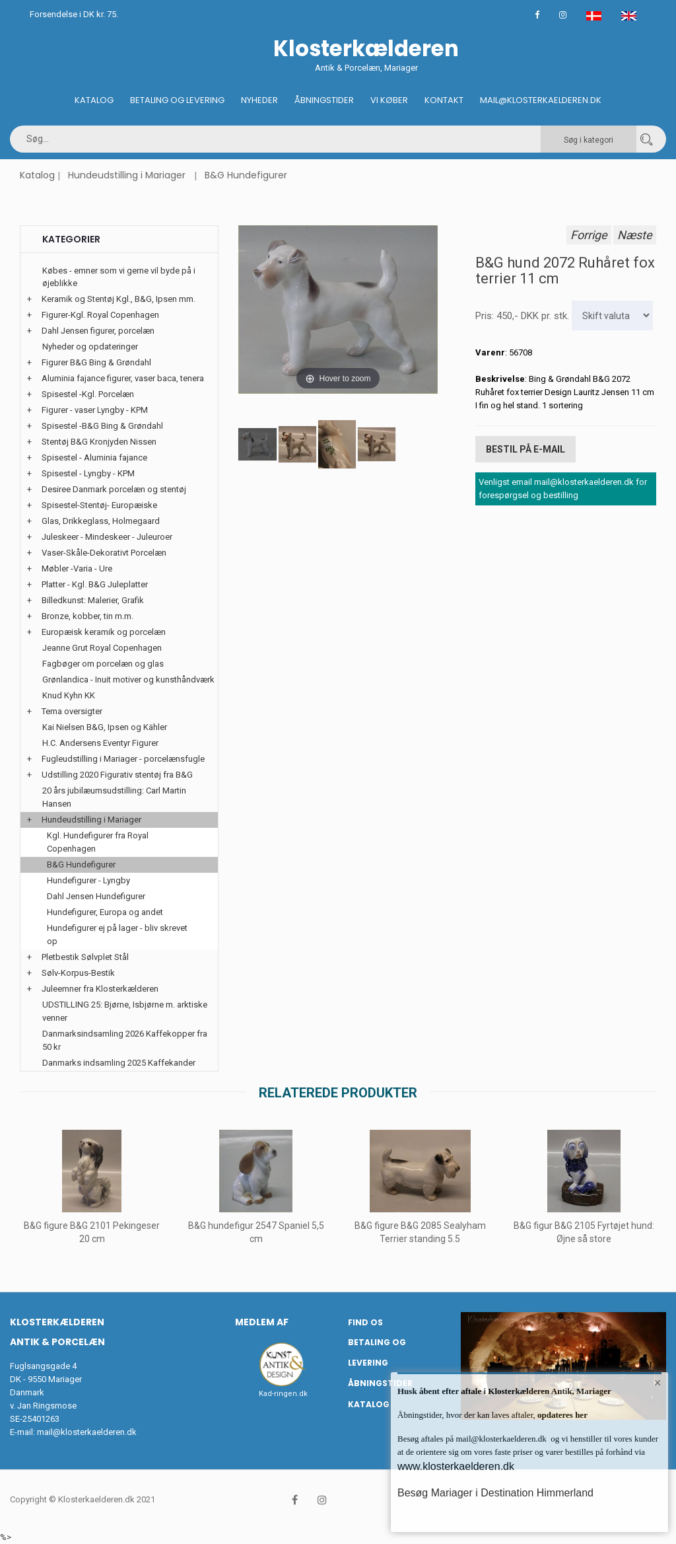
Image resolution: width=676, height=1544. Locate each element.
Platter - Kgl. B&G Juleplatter (95, 584)
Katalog (94, 100)
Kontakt (443, 100)
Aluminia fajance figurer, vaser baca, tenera (123, 378)
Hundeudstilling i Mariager (127, 175)
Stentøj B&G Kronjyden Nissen (99, 442)
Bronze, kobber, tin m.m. (87, 616)
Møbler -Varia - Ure (77, 568)
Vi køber (389, 100)
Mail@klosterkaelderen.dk (540, 100)
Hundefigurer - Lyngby (88, 880)
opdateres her (561, 1415)
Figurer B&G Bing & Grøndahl (96, 362)
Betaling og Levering (177, 100)
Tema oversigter (72, 711)
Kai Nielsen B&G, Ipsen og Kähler (104, 727)
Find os (365, 1322)
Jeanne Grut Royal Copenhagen (102, 648)
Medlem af (261, 1322)
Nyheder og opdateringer (90, 346)
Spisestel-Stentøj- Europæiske (99, 505)
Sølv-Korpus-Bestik (78, 973)
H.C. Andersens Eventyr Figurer (100, 743)
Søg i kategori (588, 140)
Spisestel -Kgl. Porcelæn (88, 394)
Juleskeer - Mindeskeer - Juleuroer (107, 537)
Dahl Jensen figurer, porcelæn (98, 331)
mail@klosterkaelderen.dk (87, 1432)
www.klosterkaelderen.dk (455, 1466)
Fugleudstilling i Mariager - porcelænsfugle (123, 759)
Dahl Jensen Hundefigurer (96, 896)
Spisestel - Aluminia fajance (94, 457)
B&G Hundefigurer (246, 175)
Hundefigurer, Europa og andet (105, 912)
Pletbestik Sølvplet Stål (85, 957)
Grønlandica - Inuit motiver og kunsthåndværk (128, 679)
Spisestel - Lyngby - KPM (88, 473)
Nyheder (259, 100)
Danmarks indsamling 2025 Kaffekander (118, 1063)
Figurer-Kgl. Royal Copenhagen (100, 315)
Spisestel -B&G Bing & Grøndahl (102, 426)
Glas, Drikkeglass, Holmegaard (101, 521)
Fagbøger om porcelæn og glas (103, 664)
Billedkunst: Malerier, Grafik (93, 600)
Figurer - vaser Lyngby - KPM (95, 410)
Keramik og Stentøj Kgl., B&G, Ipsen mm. (118, 299)
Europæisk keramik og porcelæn (104, 632)
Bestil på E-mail (525, 449)
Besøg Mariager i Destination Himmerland (495, 1492)
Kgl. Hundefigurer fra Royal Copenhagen (98, 842)
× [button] (657, 1382)
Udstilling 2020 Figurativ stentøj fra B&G (117, 775)
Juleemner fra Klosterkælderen (100, 989)
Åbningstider (324, 100)
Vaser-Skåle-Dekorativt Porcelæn (104, 553)
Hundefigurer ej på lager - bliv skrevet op (117, 934)
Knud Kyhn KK (68, 695)
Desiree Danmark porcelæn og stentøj (114, 489)
